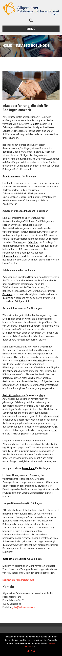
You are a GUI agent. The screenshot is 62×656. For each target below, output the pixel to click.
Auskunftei (8, 204)
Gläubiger (18, 242)
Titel (54, 430)
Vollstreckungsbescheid (31, 360)
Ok (28, 651)
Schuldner (33, 242)
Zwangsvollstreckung (14, 559)
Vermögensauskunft (17, 371)
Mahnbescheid (51, 416)
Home (7, 46)
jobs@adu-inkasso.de (24, 607)
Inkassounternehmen (13, 256)
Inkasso (12, 117)
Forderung (7, 294)
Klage (42, 395)
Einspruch (45, 426)
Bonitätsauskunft (11, 176)
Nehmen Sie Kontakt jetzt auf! (18, 579)
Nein (33, 651)
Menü (31, 28)
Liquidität (34, 124)
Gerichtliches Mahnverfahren (17, 395)
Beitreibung (28, 468)
